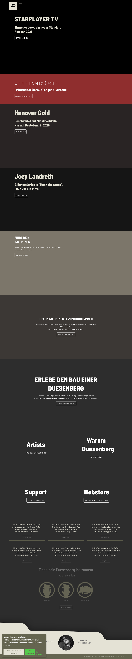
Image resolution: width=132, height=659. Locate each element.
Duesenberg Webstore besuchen (96, 500)
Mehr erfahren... (39, 653)
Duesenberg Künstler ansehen (36, 453)
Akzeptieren (27, 537)
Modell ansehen (21, 195)
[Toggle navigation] (21, 3)
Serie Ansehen (20, 132)
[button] (47, 591)
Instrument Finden (22, 255)
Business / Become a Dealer (94, 656)
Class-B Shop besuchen (66, 334)
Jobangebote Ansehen (23, 96)
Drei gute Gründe (96, 457)
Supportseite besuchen (35, 500)
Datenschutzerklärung (22, 532)
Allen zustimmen (30, 652)
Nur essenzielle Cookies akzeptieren (14, 652)
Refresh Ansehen (21, 38)
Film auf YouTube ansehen (66, 403)
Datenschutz (110, 656)
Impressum (120, 656)
